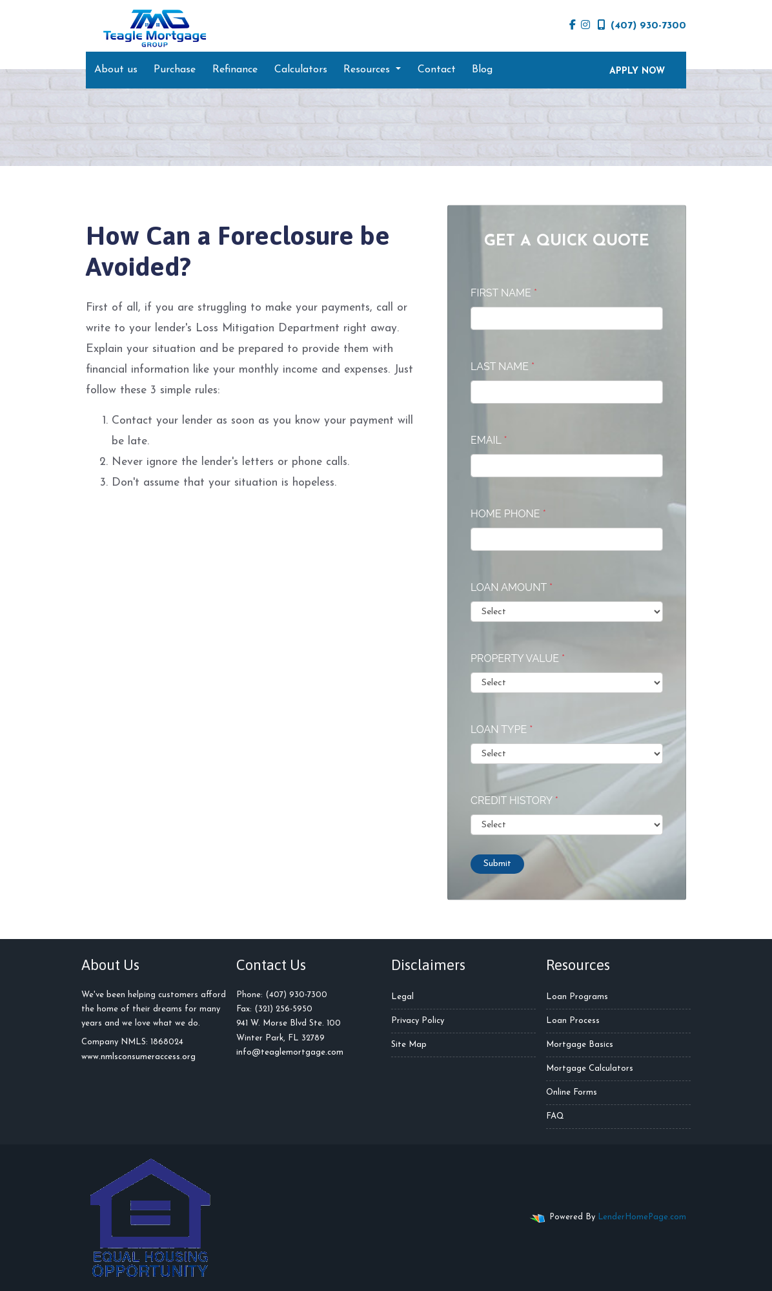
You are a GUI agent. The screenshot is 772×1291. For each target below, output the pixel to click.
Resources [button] (368, 70)
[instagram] (585, 26)
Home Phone (508, 514)
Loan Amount (512, 587)
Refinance (235, 70)
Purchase (175, 70)
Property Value (518, 658)
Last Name (502, 366)
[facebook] (572, 26)
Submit (497, 864)
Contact (437, 70)
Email (489, 440)
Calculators (300, 70)
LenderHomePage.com (642, 1217)
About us (115, 70)
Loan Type (502, 729)
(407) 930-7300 (642, 25)
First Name (504, 293)
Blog (482, 70)
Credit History (514, 800)
